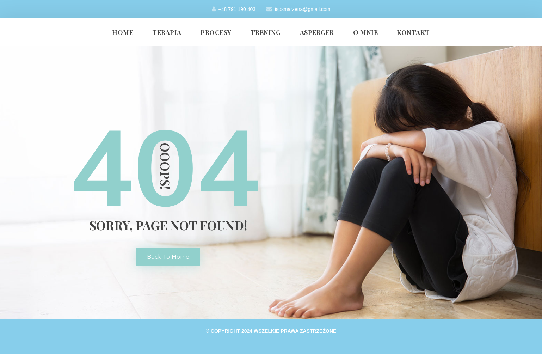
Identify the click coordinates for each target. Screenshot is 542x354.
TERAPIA (166, 32)
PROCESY (216, 32)
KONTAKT (413, 32)
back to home (168, 256)
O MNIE (365, 32)
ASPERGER (317, 32)
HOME (122, 32)
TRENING (266, 32)
